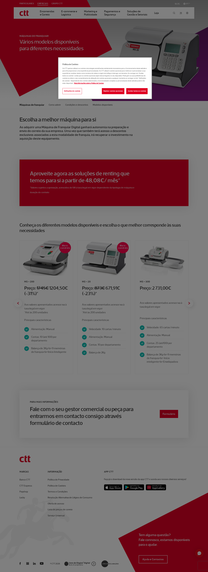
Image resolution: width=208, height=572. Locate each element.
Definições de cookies (72, 91)
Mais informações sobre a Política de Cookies (89, 83)
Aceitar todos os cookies (137, 91)
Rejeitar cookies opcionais (113, 91)
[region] (105, 78)
